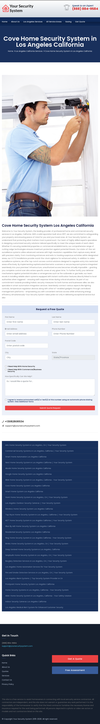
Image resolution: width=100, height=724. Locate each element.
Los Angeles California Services (29, 51)
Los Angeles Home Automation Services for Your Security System (33, 566)
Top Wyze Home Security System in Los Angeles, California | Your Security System (41, 514)
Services (5, 675)
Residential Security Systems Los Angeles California (27, 532)
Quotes (5, 671)
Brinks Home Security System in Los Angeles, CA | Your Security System (36, 543)
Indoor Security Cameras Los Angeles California (25, 601)
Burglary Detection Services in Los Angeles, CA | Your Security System (36, 561)
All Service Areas (54, 21)
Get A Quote (75, 658)
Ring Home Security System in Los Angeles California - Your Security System (38, 537)
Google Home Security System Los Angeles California (28, 474)
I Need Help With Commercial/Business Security (24, 370)
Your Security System (22, 719)
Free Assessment (75, 670)
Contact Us (7, 680)
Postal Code (10, 340)
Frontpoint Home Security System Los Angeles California (29, 584)
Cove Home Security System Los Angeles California (27, 485)
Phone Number (58, 329)
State (54, 352)
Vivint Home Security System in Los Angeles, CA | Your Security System (36, 497)
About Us (15, 21)
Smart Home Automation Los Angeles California (25, 456)
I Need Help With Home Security (21, 366)
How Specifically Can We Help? (18, 376)
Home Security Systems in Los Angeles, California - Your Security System (37, 590)
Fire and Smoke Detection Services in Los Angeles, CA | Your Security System (39, 572)
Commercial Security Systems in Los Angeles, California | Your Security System (39, 451)
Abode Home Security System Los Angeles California (28, 468)
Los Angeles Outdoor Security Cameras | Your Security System (32, 503)
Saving (68, 21)
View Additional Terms (24, 401)
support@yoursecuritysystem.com (22, 425)
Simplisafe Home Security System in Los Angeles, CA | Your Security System (38, 555)
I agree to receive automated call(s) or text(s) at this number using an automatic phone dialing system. (50, 401)
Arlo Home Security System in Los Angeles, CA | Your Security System (35, 445)
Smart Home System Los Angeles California (24, 491)
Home (4, 21)
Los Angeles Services (32, 21)
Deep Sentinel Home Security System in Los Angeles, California (32, 549)
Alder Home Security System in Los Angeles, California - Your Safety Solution (38, 595)
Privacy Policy (8, 684)
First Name (9, 317)
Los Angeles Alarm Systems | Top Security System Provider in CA (33, 578)
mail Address (11, 329)
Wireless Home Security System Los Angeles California (29, 508)
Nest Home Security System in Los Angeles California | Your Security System (38, 462)
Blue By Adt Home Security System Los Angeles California (30, 526)
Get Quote (80, 21)
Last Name (56, 317)
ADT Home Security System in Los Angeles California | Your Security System (38, 520)
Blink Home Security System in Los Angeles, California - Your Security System (38, 480)
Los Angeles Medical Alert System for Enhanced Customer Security (34, 607)
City (7, 352)
